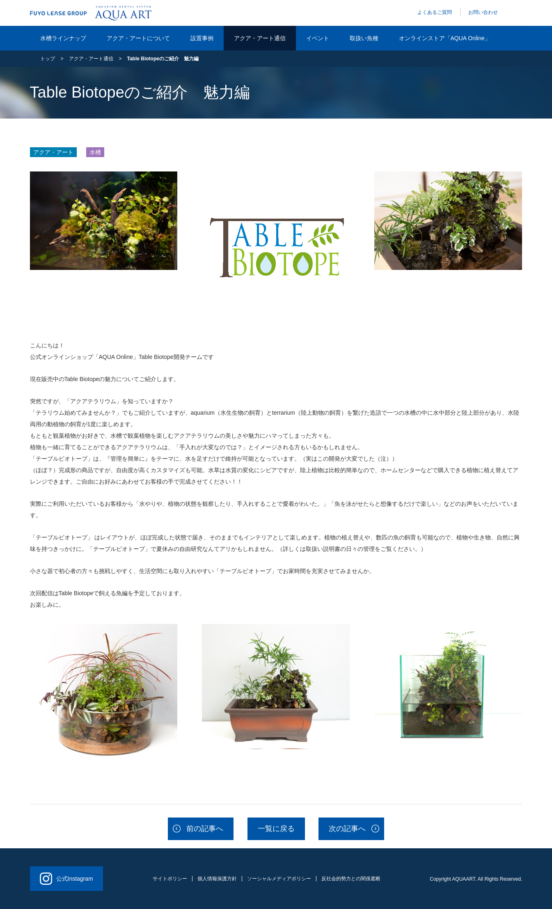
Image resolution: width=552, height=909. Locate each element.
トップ (47, 59)
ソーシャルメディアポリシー (279, 879)
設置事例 (201, 38)
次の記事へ (347, 828)
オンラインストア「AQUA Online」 (444, 38)
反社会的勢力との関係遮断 (350, 879)
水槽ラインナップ (63, 38)
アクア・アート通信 (260, 38)
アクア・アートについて (138, 38)
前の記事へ (204, 828)
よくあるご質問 (434, 12)
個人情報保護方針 (217, 879)
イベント (317, 38)
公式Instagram (66, 878)
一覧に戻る (276, 828)
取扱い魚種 (364, 38)
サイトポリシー (170, 879)
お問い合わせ (483, 12)
